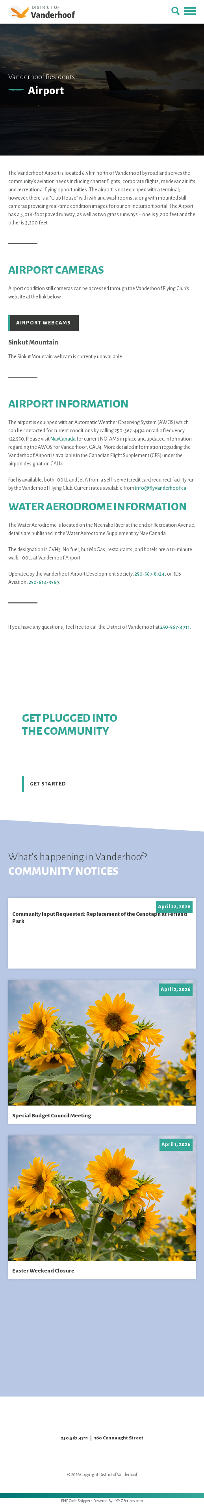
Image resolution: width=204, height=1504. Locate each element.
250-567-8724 (150, 574)
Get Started (48, 784)
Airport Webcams (43, 323)
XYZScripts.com (129, 1500)
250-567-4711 (175, 627)
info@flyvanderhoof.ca (160, 488)
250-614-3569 (44, 582)
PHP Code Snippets (77, 1500)
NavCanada (63, 439)
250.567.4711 (74, 1438)
